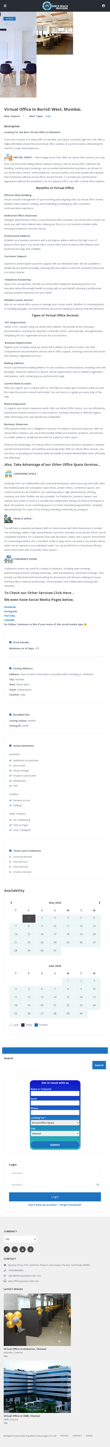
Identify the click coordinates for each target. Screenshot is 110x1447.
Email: (55, 1100)
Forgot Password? (70, 1204)
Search (8, 1058)
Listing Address (21, 668)
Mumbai (19, 679)
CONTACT (77, 1435)
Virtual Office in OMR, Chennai (22, 1415)
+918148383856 (15, 1270)
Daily (48, 116)
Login (55, 1197)
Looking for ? (55, 1120)
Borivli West (22, 684)
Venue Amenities (21, 745)
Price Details (19, 642)
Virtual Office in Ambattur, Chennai (25, 1348)
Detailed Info (19, 714)
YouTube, (9, 615)
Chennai (18, 1352)
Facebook (10, 607)
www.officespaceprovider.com (23, 1280)
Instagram (10, 611)
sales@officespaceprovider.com (24, 1275)
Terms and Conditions (25, 850)
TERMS (89, 1435)
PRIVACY (64, 1435)
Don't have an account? (43, 1204)
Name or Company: (55, 1091)
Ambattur (8, 1352)
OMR (6, 1419)
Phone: (55, 1110)
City (55, 1131)
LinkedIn (9, 620)
